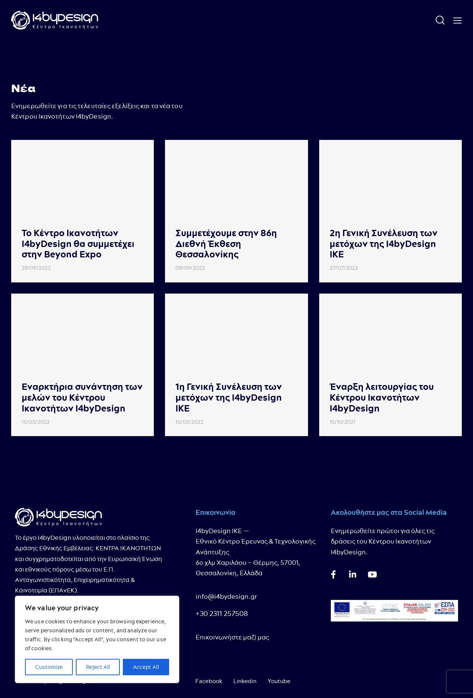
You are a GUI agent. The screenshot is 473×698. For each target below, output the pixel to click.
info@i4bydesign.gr (226, 596)
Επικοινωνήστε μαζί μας (232, 637)
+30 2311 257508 (222, 613)
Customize (49, 667)
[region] (97, 639)
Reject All (98, 667)
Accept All (146, 667)
